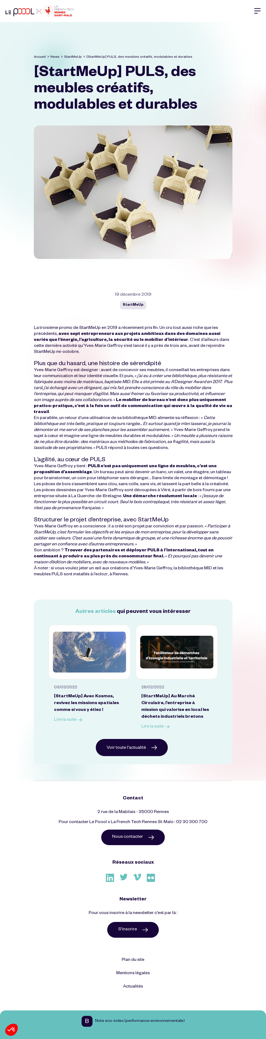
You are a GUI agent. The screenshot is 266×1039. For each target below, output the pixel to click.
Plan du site (133, 960)
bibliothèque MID (139, 418)
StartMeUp (73, 57)
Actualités (133, 987)
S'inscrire (133, 929)
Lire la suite (68, 720)
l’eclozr (101, 574)
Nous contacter (133, 837)
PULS (101, 448)
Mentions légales (133, 973)
